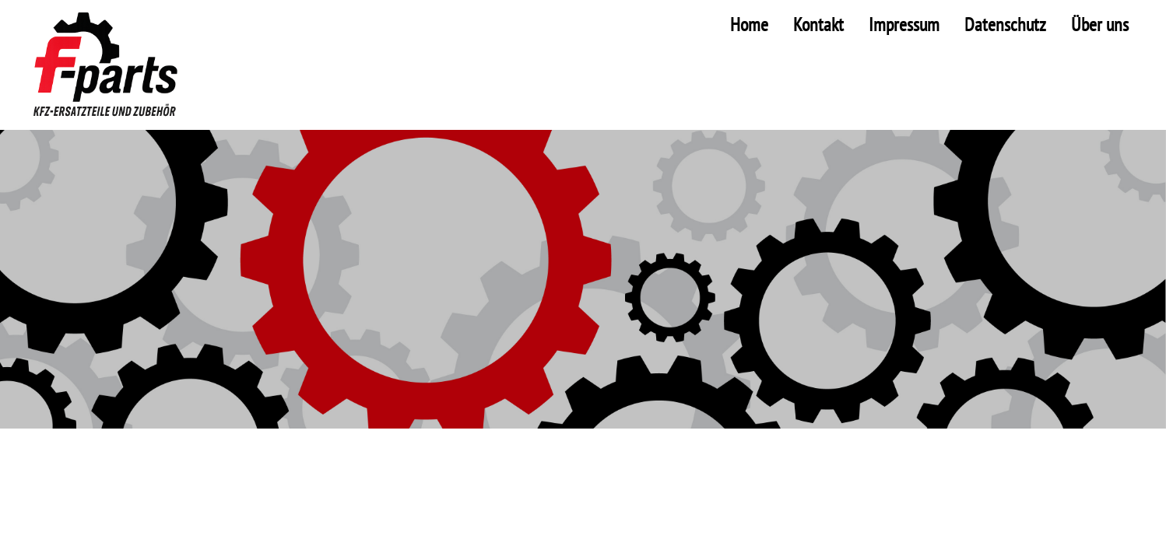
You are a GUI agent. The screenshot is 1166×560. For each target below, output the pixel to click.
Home (749, 24)
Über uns (1100, 24)
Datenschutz (1005, 24)
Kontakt (818, 24)
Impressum (904, 24)
